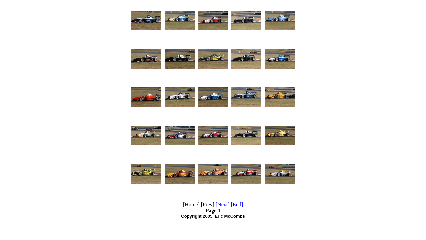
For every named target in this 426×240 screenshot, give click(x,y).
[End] (237, 204)
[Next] (223, 204)
